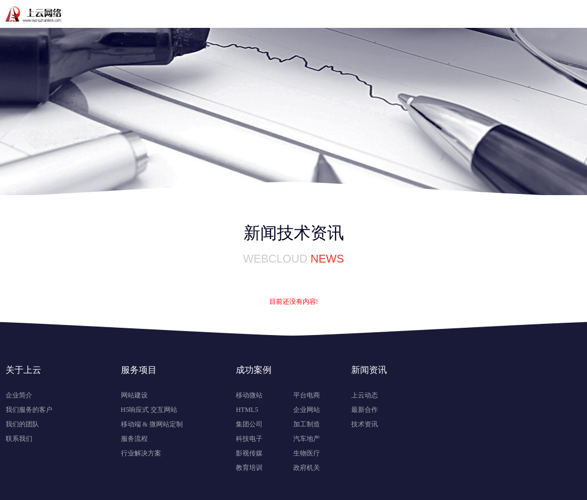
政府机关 (306, 468)
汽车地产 (306, 439)
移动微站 (249, 395)
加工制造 (306, 424)
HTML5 (247, 410)
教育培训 (249, 468)
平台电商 (306, 395)
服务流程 (134, 439)
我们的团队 (22, 424)
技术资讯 (364, 424)
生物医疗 (306, 453)
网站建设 (134, 395)
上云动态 (364, 395)
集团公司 (249, 424)
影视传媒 (249, 453)
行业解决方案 (141, 453)
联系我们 (19, 439)
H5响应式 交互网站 (149, 410)
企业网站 (306, 410)
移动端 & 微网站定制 (152, 424)
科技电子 (249, 439)
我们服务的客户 (29, 410)
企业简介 (19, 395)
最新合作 (364, 410)
